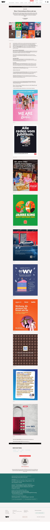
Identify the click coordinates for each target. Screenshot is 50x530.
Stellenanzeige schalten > (30, 499)
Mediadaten (26, 510)
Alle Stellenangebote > (17, 499)
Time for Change (16, 451)
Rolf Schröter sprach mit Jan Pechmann (18, 59)
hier (33, 88)
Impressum (7, 511)
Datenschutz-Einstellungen (17, 511)
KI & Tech (25, 2)
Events (33, 2)
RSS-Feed (14, 513)
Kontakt (6, 510)
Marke (21, 451)
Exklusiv (40, 2)
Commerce (21, 2)
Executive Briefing (11, 2)
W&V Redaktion (26, 18)
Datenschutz (15, 510)
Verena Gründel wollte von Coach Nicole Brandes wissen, (20, 63)
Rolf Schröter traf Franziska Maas (22, 54)
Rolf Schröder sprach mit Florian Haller (18, 67)
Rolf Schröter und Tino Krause (17, 75)
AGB (13, 512)
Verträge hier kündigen (26, 511)
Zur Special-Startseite (25, 455)
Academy (29, 2)
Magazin (37, 2)
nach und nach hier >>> (26, 441)
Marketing (17, 2)
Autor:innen (7, 513)
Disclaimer (7, 512)
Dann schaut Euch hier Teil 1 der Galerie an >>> (27, 439)
